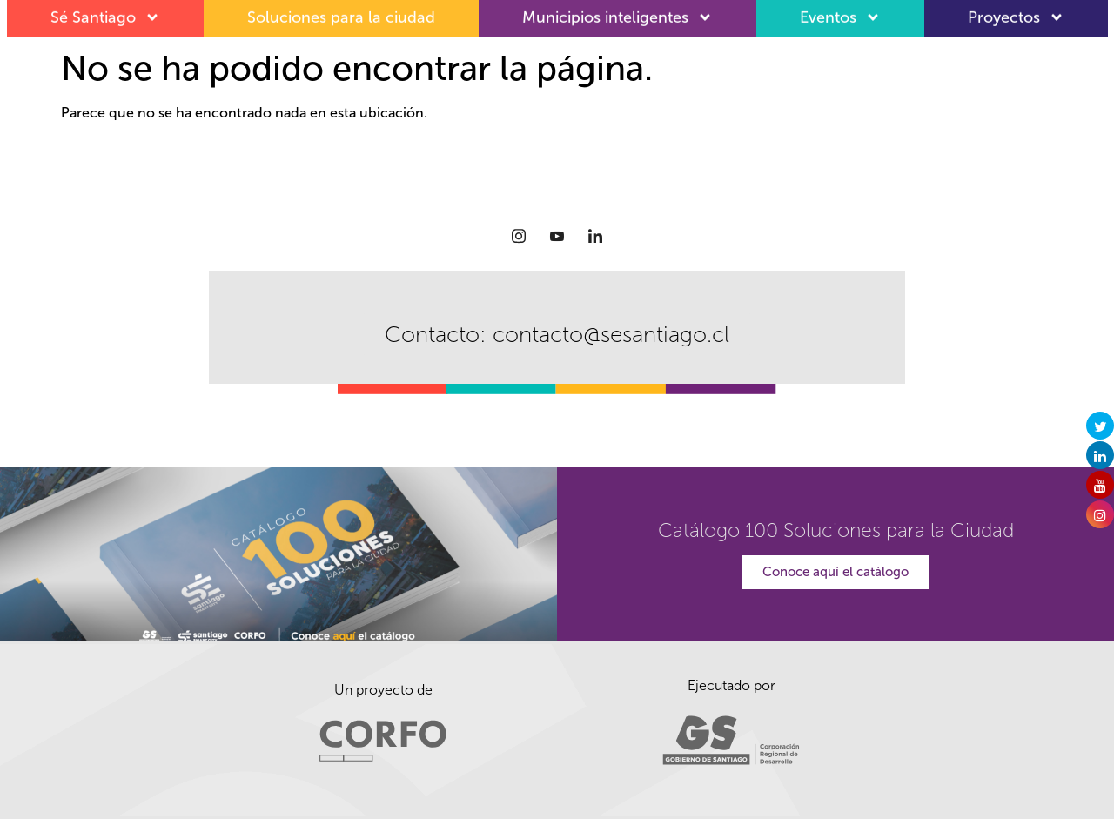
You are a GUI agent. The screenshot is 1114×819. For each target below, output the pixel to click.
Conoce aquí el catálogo (835, 572)
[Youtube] (557, 236)
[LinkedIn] (595, 236)
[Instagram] (519, 236)
